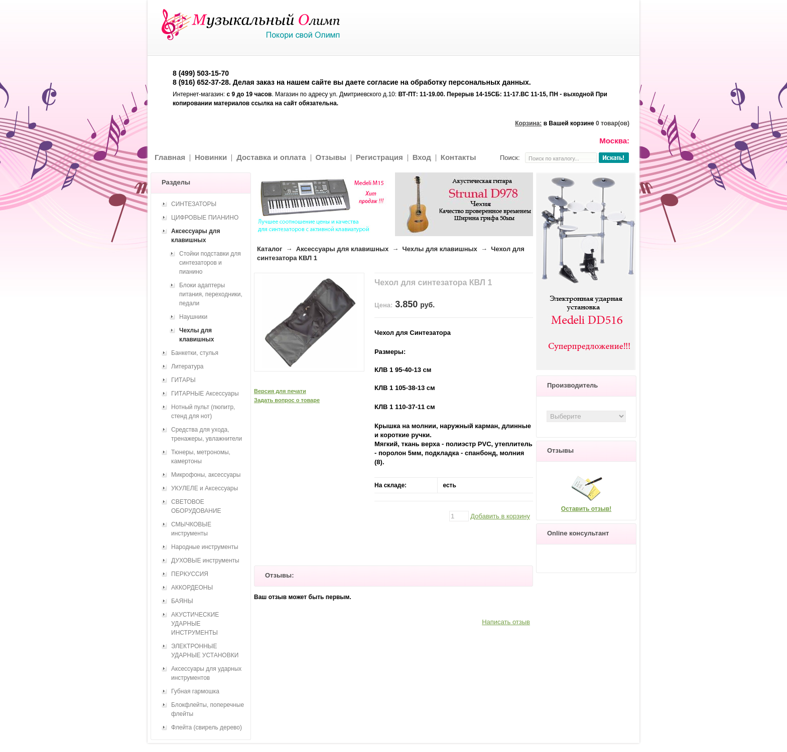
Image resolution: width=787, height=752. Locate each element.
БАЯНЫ (182, 601)
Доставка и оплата (271, 157)
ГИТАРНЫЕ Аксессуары (205, 393)
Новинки (211, 157)
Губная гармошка (195, 691)
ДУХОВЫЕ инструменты (205, 560)
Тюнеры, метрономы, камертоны (200, 457)
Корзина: (528, 123)
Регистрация (379, 157)
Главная (170, 157)
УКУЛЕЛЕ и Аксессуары (204, 488)
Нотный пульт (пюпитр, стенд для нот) (203, 412)
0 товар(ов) (612, 123)
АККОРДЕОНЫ (192, 587)
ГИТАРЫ (183, 380)
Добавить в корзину (500, 516)
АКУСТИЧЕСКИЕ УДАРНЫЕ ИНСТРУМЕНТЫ (195, 623)
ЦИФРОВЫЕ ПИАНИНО (204, 217)
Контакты (458, 157)
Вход (422, 157)
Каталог (269, 249)
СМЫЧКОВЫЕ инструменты (191, 529)
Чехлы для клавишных (440, 249)
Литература (187, 366)
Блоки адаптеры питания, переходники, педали (210, 294)
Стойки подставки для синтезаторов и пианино (210, 262)
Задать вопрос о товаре (287, 400)
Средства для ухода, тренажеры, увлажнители (206, 434)
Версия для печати (280, 391)
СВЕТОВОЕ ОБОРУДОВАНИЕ (196, 506)
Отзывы (331, 157)
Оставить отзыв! (586, 508)
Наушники (193, 316)
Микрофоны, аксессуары (205, 474)
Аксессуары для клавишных (342, 249)
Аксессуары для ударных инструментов (206, 673)
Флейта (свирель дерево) (206, 727)
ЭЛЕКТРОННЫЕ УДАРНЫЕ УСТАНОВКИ (204, 651)
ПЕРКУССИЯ (189, 574)
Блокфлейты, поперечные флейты (207, 709)
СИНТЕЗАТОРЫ (193, 204)
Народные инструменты (204, 546)
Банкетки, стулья (194, 352)
